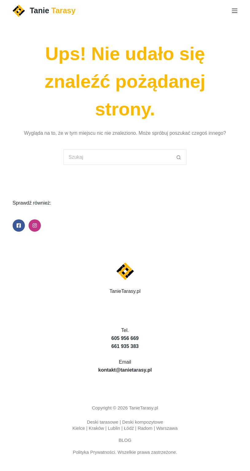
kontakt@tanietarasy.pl (125, 370)
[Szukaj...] (117, 157)
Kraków (96, 428)
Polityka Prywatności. (94, 452)
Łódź (129, 428)
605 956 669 (125, 338)
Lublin (114, 428)
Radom (145, 428)
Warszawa (167, 428)
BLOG (125, 440)
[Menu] (234, 11)
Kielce (78, 428)
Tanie (53, 10)
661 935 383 (125, 346)
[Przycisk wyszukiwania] (178, 157)
